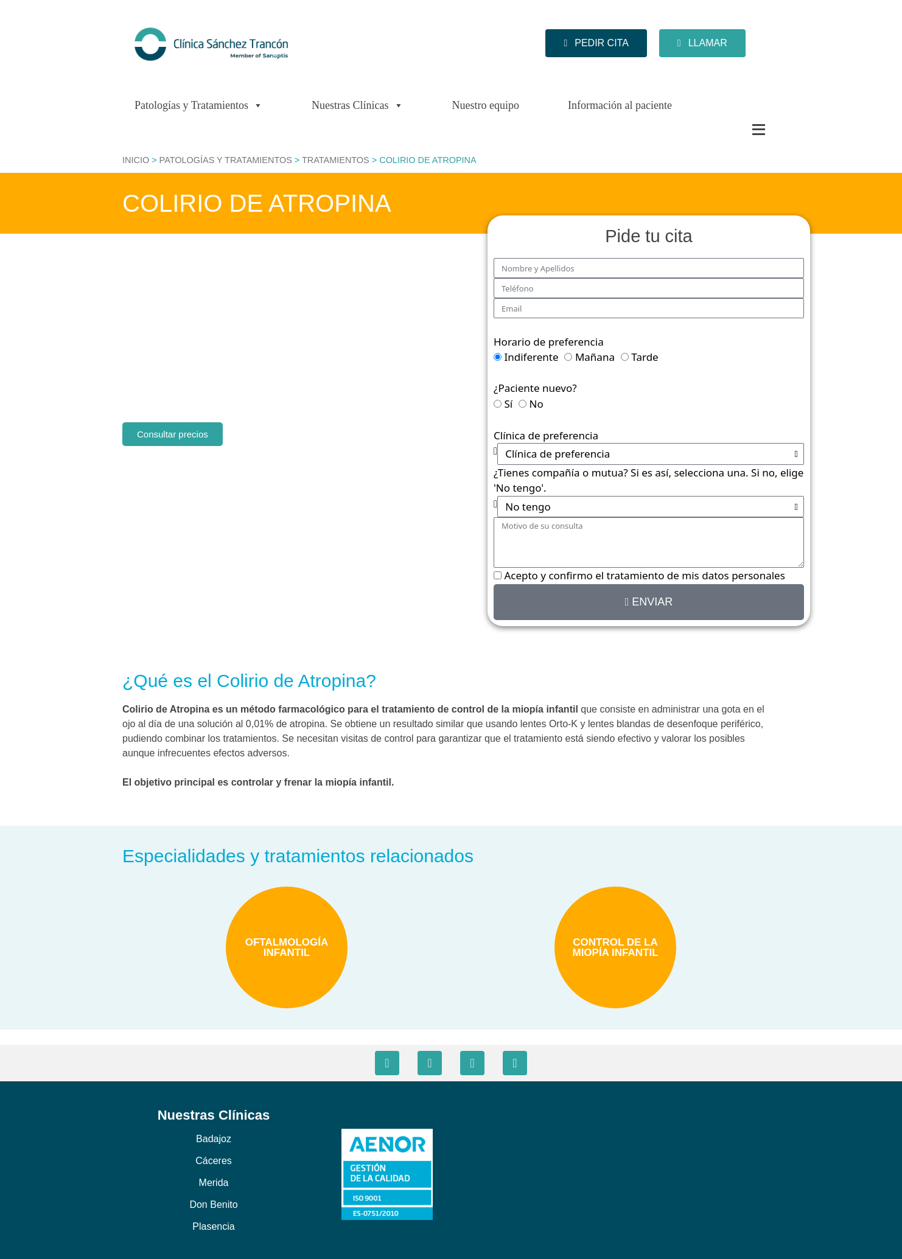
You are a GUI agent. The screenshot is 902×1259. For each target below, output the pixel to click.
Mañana (595, 357)
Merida (214, 1182)
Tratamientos (335, 160)
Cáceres (213, 1161)
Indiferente (531, 357)
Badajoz (213, 1139)
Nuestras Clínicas (357, 105)
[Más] (734, 129)
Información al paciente (620, 105)
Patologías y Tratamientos (199, 105)
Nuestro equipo (485, 105)
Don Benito (213, 1204)
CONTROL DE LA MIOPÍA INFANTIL (615, 947)
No (537, 404)
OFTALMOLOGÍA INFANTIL (287, 947)
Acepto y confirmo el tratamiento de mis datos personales (644, 575)
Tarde (644, 357)
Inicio (135, 160)
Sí (508, 404)
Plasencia (213, 1226)
